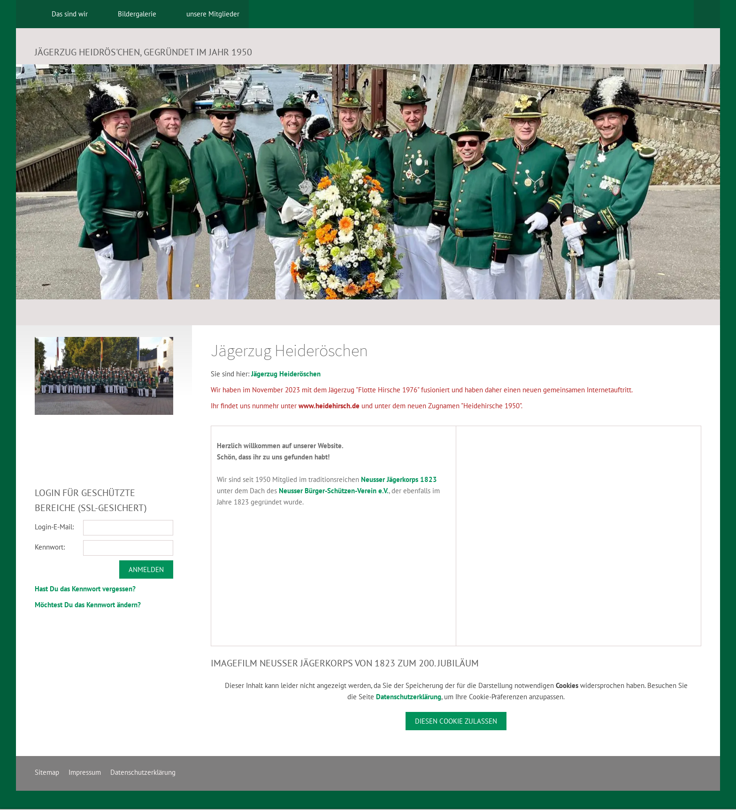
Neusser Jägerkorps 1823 (399, 479)
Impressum (85, 772)
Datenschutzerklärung (408, 696)
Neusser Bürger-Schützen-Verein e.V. (334, 490)
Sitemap (47, 772)
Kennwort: (50, 547)
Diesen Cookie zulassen (456, 721)
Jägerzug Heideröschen (286, 373)
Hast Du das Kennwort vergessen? (85, 588)
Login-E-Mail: (54, 526)
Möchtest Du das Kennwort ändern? (88, 604)
